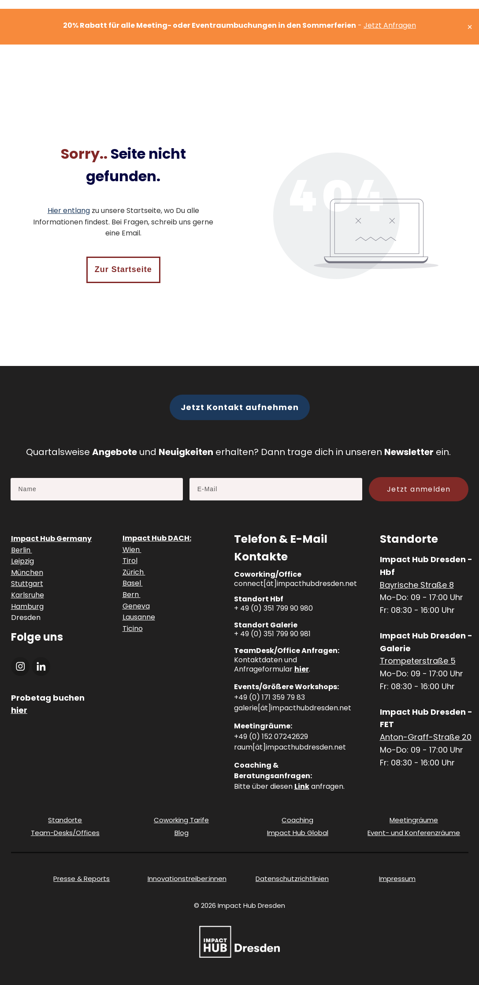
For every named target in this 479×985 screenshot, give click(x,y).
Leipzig (22, 561)
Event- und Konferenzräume (414, 832)
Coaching (297, 820)
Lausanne (139, 617)
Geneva (136, 606)
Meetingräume (414, 820)
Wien (132, 550)
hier (301, 669)
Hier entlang (69, 210)
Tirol (130, 561)
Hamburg (27, 606)
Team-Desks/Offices (65, 832)
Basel (133, 583)
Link (301, 786)
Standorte (65, 820)
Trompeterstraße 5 (418, 660)
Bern (132, 595)
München (27, 572)
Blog (182, 832)
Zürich (134, 572)
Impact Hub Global (297, 832)
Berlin (21, 550)
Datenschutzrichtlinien (292, 878)
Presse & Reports (81, 878)
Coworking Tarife (181, 820)
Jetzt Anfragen (390, 25)
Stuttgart (27, 583)
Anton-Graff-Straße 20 (426, 736)
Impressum (397, 878)
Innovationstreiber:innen (187, 878)
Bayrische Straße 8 (417, 584)
